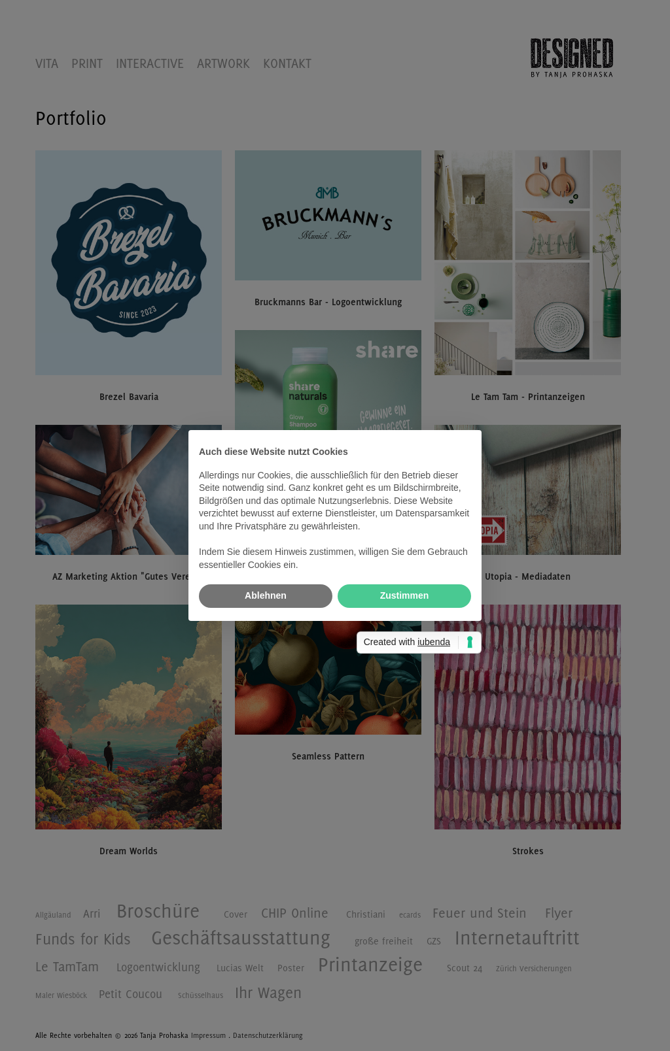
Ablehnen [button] (266, 595)
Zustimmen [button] (404, 595)
